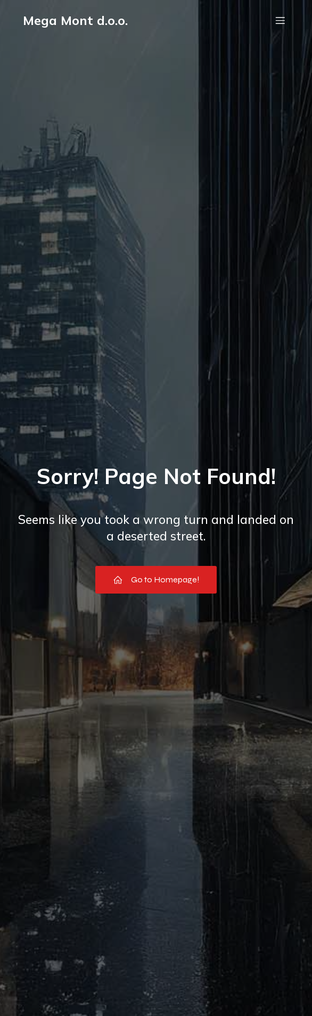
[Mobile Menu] (280, 20)
